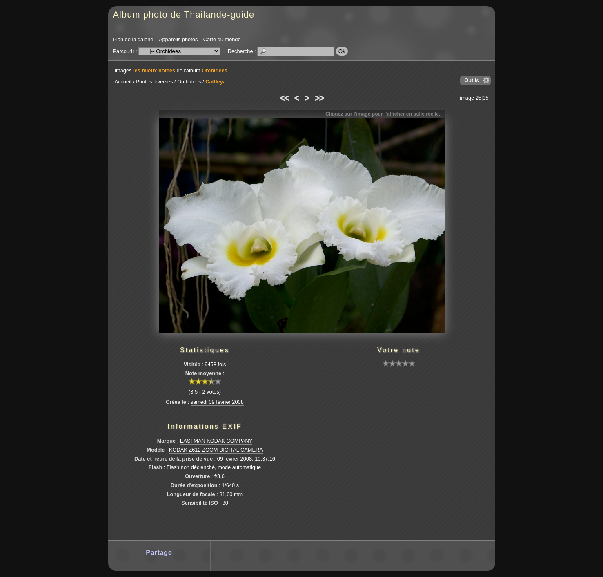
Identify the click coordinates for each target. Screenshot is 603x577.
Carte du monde (222, 39)
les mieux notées (154, 70)
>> (318, 98)
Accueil (123, 81)
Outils (471, 80)
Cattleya (215, 81)
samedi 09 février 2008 (217, 402)
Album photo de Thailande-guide (184, 14)
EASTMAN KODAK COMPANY (216, 441)
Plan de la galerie (133, 39)
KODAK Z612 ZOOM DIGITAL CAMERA (216, 450)
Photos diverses (154, 81)
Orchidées (214, 70)
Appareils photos (178, 39)
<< (284, 98)
